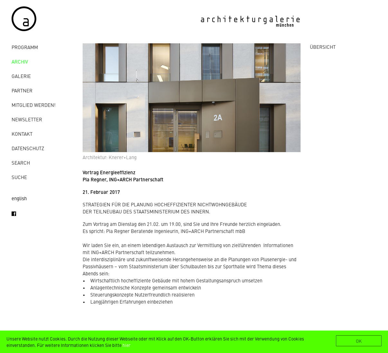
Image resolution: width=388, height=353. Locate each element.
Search (21, 162)
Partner (22, 90)
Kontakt (22, 133)
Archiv (20, 61)
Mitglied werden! (34, 104)
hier (126, 345)
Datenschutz (28, 148)
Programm (25, 47)
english (19, 198)
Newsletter (27, 119)
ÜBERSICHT (323, 46)
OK (359, 341)
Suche (19, 177)
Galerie (21, 76)
